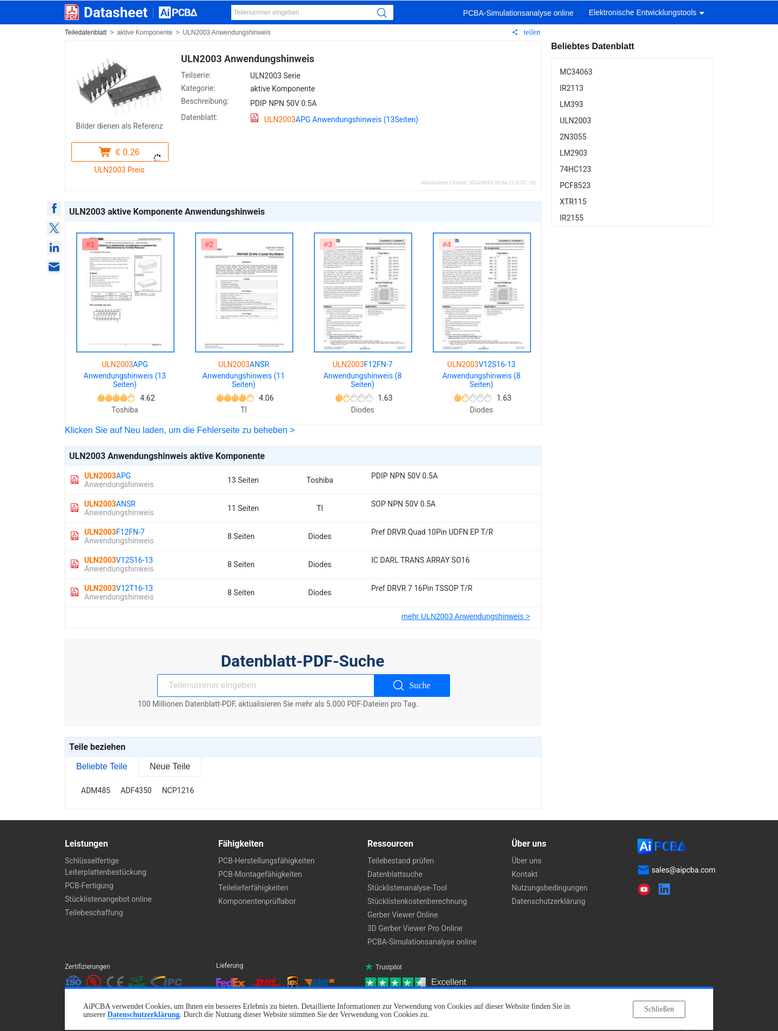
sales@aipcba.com (683, 870)
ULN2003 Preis (119, 169)
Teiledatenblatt (85, 32)
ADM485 (95, 790)
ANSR (118, 508)
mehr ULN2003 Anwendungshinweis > (465, 616)
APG (118, 480)
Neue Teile (170, 766)
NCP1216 (178, 790)
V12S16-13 (118, 564)
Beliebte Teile (102, 766)
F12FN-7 (118, 536)
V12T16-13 (118, 592)
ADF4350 (136, 790)
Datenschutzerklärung (144, 1014)
